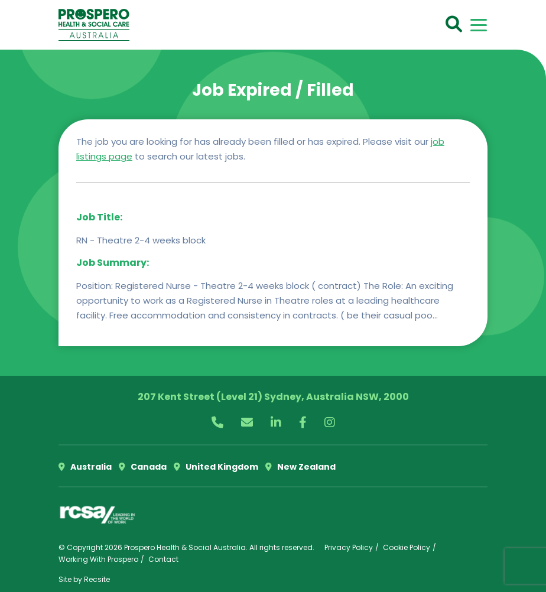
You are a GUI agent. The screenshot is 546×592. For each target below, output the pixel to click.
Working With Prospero (98, 559)
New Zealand (300, 467)
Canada (143, 467)
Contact (163, 559)
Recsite (97, 579)
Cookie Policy (406, 547)
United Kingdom (216, 467)
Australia (85, 467)
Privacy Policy (348, 547)
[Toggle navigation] (479, 25)
